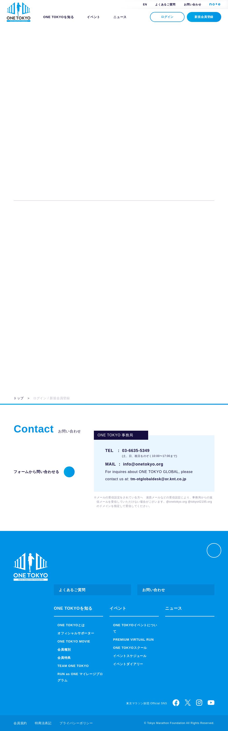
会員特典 (64, 657)
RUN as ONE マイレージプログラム (79, 677)
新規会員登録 (204, 17)
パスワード (76, 109)
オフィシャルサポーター (75, 633)
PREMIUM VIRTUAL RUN (133, 639)
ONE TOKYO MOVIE (72, 641)
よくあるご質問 (165, 4)
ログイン (167, 17)
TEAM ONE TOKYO (72, 666)
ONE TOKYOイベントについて (134, 628)
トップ (19, 398)
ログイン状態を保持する (117, 140)
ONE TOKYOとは (70, 625)
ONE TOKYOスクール (129, 648)
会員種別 (64, 649)
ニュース (118, 17)
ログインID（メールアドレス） (93, 78)
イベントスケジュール (129, 656)
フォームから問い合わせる (36, 472)
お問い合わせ (192, 4)
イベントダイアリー (128, 664)
